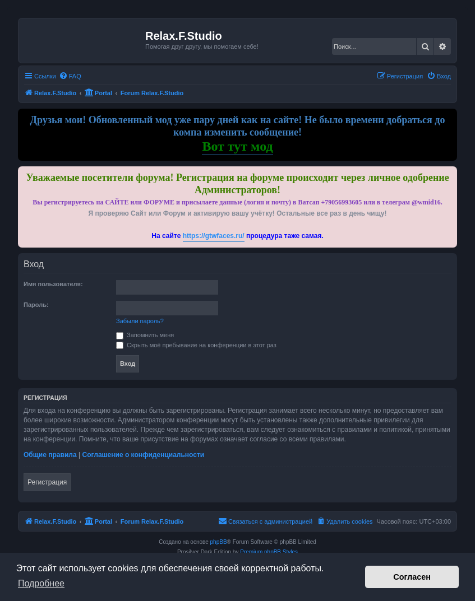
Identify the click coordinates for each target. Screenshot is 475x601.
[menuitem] (70, 76)
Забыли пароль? (140, 321)
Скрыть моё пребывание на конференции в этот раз (196, 345)
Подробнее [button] (41, 583)
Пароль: (36, 304)
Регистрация (47, 482)
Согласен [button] (412, 576)
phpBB (218, 542)
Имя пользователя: (53, 284)
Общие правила (50, 455)
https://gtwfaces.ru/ (214, 236)
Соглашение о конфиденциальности (143, 455)
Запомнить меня (145, 335)
